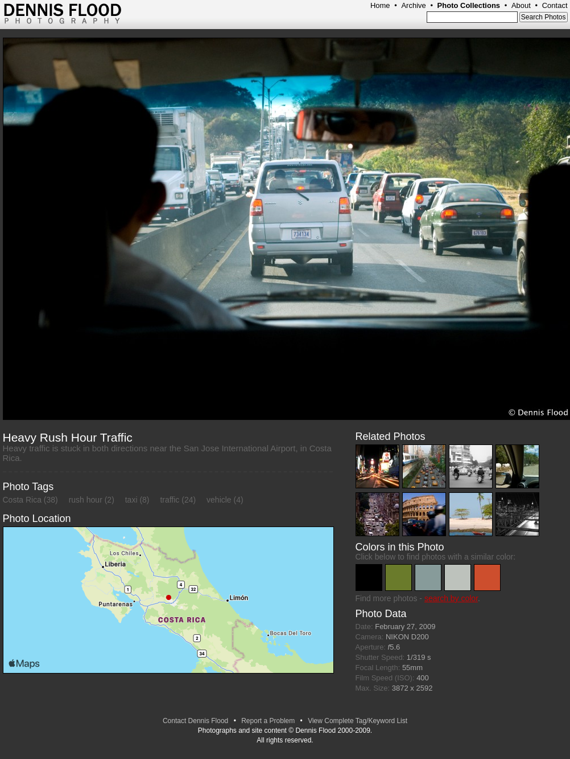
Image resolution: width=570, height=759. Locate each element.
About (521, 5)
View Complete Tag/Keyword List (357, 721)
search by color (451, 598)
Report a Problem (268, 721)
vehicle (219, 499)
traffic (169, 499)
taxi (131, 499)
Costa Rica (22, 499)
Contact (555, 5)
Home (380, 5)
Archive (413, 5)
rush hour (85, 499)
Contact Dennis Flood (195, 721)
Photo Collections (469, 5)
